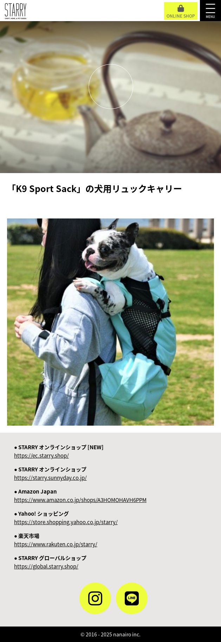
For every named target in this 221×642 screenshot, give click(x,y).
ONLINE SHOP (181, 12)
